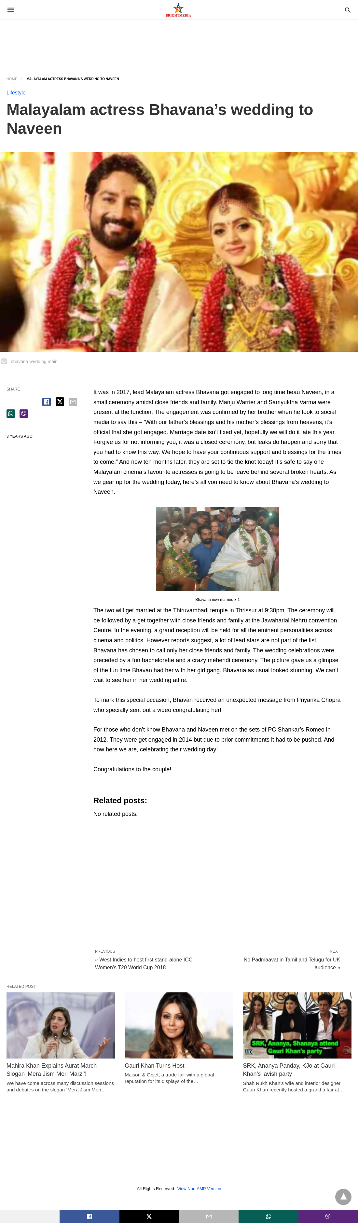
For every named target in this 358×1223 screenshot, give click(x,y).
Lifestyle (16, 92)
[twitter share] (60, 401)
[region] (59, 41)
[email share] (73, 402)
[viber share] (24, 413)
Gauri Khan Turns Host (154, 1065)
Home (12, 79)
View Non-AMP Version (199, 1188)
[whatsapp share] (11, 413)
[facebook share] (46, 402)
